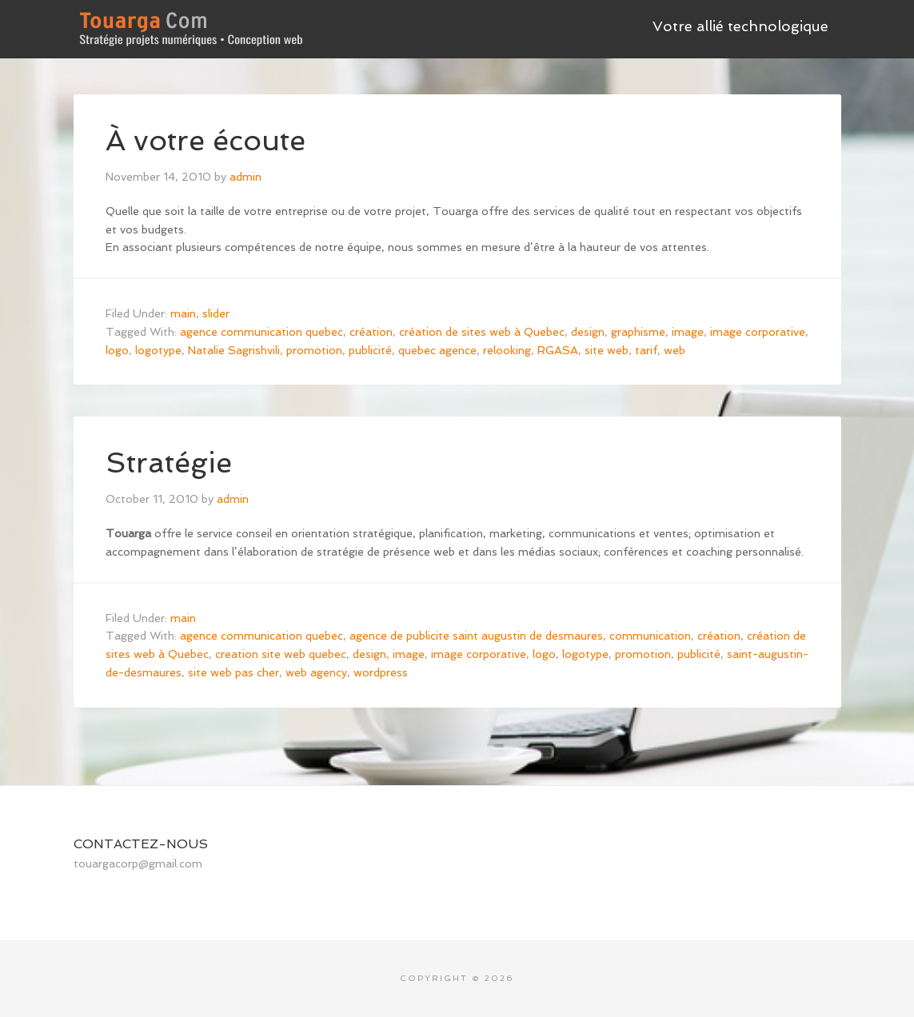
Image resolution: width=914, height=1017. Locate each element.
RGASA (557, 350)
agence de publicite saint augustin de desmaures (476, 635)
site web (607, 350)
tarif (646, 350)
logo (117, 350)
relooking (507, 350)
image (688, 331)
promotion (314, 350)
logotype (158, 350)
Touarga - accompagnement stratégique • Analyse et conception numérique (193, 24)
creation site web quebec (280, 654)
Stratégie (169, 462)
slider (215, 313)
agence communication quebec (261, 331)
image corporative (757, 331)
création (371, 331)
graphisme (638, 331)
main (183, 313)
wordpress (380, 672)
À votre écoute (205, 140)
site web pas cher (233, 672)
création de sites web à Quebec (482, 331)
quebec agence (437, 350)
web (674, 350)
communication (650, 635)
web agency (316, 672)
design (588, 331)
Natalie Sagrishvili (234, 350)
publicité (370, 350)
